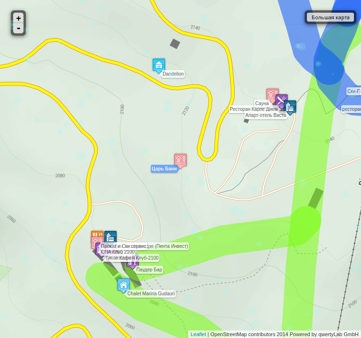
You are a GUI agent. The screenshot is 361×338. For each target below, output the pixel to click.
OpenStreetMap (229, 334)
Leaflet (198, 334)
